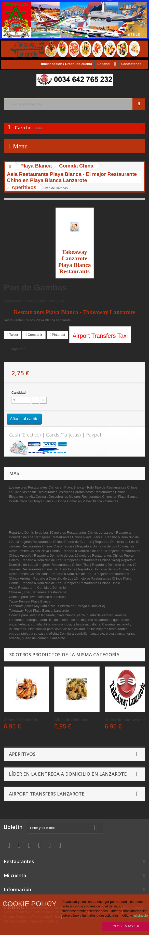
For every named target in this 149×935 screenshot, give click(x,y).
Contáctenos (131, 64)
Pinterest (57, 335)
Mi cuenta (15, 875)
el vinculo (141, 915)
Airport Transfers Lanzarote (47, 794)
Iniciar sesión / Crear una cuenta (66, 64)
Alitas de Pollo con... (73, 720)
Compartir (33, 335)
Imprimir (18, 349)
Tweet (12, 335)
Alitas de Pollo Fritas (23, 720)
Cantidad (18, 392)
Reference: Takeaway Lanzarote (29, 301)
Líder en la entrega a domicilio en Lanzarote (68, 774)
